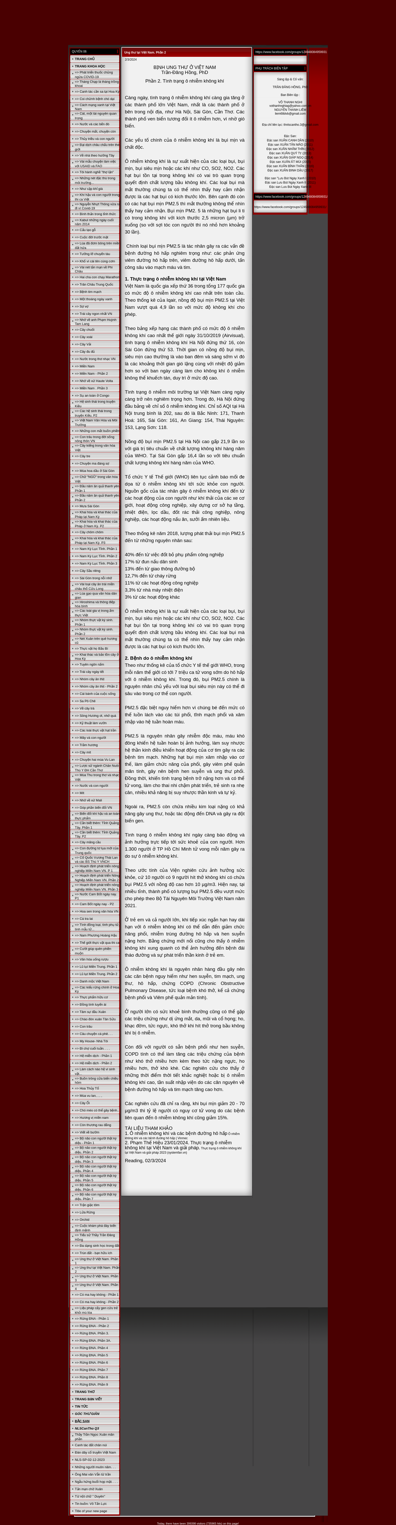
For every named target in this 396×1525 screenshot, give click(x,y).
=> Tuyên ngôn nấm (89, 664)
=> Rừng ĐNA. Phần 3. (92, 1333)
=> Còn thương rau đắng (93, 1125)
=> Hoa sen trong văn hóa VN (96, 911)
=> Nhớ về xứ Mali (88, 800)
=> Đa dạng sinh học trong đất (97, 1246)
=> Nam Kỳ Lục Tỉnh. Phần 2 (96, 556)
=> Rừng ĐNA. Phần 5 (91, 1355)
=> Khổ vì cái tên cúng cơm (95, 261)
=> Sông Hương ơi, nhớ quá (95, 716)
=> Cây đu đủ (85, 351)
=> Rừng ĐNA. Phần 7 (91, 1370)
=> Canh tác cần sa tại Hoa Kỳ (97, 91)
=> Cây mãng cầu (88, 842)
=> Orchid (82, 1220)
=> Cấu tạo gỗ (85, 230)
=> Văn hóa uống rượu (92, 959)
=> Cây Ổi (82, 1103)
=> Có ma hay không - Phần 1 (97, 1295)
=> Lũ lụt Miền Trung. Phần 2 (96, 974)
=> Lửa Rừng (85, 1212)
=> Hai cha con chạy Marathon (97, 277)
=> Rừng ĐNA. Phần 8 (91, 1377)
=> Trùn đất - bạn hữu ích (93, 1253)
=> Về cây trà (84, 708)
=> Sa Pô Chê (85, 701)
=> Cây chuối (84, 330)
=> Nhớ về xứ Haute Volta (94, 381)
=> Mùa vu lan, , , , (88, 1096)
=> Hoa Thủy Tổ (87, 1088)
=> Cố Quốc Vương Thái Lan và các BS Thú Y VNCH (96, 859)
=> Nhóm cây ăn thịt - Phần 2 (96, 686)
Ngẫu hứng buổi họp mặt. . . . (96, 1482)
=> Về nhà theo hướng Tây (94, 155)
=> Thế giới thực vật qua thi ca (97, 943)
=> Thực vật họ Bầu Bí (91, 648)
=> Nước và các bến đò (92, 124)
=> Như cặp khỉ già (89, 189)
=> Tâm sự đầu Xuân (90, 1012)
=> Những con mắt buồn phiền (97, 431)
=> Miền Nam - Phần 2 (91, 373)
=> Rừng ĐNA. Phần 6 (91, 1362)
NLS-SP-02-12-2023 (90, 1460)
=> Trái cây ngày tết (89, 672)
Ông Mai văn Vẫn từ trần (93, 1474)
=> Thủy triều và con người (95, 139)
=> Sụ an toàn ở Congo (92, 395)
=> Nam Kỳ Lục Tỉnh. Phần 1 (96, 549)
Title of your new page (91, 1511)
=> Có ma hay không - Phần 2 (97, 1302)
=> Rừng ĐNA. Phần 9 (91, 1384)
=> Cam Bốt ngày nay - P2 (94, 904)
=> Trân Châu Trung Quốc (94, 284)
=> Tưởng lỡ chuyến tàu (92, 254)
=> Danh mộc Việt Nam (92, 981)
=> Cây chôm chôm (89, 532)
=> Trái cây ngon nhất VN (93, 314)
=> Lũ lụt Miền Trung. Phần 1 (96, 967)
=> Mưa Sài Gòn (87, 506)
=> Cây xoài (83, 337)
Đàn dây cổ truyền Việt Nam (95, 1452)
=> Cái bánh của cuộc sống (95, 694)
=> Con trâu (83, 1026)
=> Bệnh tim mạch (88, 292)
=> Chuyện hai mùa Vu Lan (95, 759)
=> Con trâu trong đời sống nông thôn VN (94, 439)
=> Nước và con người (91, 785)
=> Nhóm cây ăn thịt (89, 679)
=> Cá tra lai (84, 919)
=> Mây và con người (90, 738)
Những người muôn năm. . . (95, 1467)
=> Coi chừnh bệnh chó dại (95, 99)
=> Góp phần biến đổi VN (93, 807)
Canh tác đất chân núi (91, 1445)
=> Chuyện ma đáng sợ (92, 463)
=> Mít (79, 793)
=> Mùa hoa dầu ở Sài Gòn (95, 471)
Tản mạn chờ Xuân (89, 1489)
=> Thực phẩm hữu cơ (91, 997)
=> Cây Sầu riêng (88, 571)
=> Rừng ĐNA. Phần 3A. (93, 1340)
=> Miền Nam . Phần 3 (91, 388)
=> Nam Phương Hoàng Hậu (96, 935)
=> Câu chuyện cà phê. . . (94, 1034)
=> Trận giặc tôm (87, 1205)
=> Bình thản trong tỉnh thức (95, 214)
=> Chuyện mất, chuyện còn (95, 131)
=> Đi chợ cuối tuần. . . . (92, 1048)
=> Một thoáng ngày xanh (93, 299)
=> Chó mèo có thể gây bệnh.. (97, 1110)
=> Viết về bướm (87, 1132)
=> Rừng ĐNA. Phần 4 (91, 1348)
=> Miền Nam (85, 366)
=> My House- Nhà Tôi (91, 1041)
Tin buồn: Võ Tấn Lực (91, 1504)
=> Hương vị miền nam (92, 1118)
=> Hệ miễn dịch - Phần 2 (93, 1063)
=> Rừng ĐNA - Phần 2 (92, 1326)
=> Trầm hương (86, 745)
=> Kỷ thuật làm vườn (91, 723)
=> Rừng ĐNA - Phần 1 (92, 1318)
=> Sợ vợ (82, 306)
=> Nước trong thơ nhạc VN (95, 359)
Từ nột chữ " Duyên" (90, 1496)
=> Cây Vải (83, 344)
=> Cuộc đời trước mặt (91, 237)
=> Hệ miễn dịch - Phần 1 (93, 1056)
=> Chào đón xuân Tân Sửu (95, 1019)
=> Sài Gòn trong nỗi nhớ (93, 578)
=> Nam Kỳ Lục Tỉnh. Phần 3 (96, 563)
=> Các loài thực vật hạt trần (95, 730)
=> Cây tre (82, 456)
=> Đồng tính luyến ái (90, 1004)
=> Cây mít (83, 752)
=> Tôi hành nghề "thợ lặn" (94, 172)
